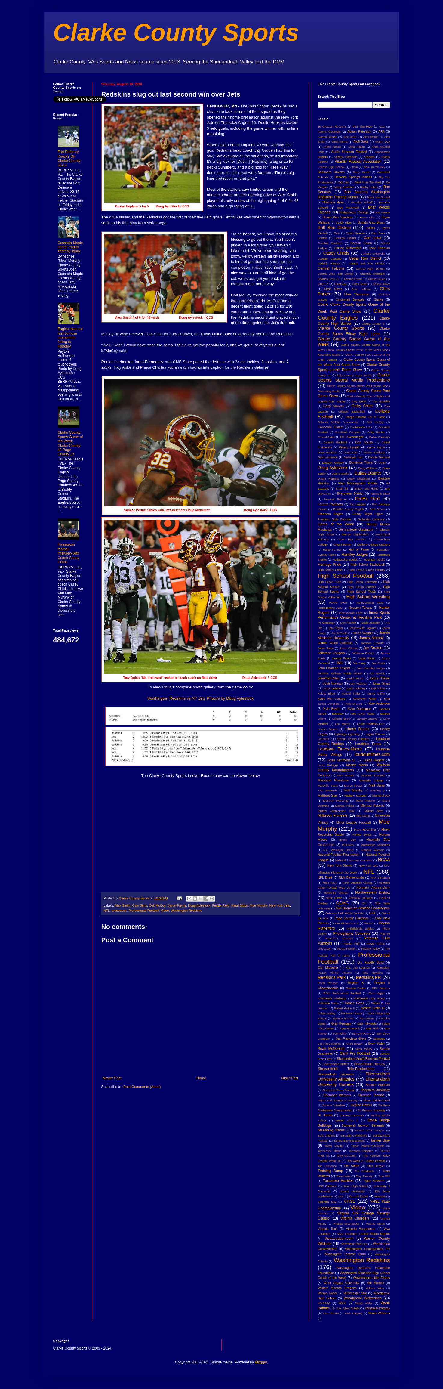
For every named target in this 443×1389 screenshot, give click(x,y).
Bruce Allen (367, 217)
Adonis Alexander (329, 131)
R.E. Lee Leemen (358, 967)
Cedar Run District (365, 258)
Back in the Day (374, 167)
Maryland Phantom (372, 775)
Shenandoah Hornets (369, 1064)
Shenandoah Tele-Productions (346, 1069)
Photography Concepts (351, 933)
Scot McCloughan (329, 1043)
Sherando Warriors (337, 1095)
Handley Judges (355, 554)
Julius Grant (381, 683)
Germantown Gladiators (355, 529)
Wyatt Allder (363, 1303)
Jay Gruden (372, 648)
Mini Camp (363, 815)
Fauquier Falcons (335, 499)
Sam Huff (372, 1028)
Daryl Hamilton (327, 452)
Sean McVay (363, 1048)
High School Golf (329, 581)
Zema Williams (379, 1313)
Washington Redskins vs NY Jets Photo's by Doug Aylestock (200, 698)
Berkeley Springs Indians (353, 177)
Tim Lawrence (327, 1166)
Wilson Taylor (327, 1293)
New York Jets (279, 905)
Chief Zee (340, 284)
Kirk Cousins (354, 703)
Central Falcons (331, 268)
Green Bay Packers (351, 539)
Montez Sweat (361, 834)
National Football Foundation (339, 854)
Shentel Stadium (377, 1085)
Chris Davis (333, 289)
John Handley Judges (371, 668)
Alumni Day (382, 141)
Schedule (379, 1038)
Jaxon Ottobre (349, 648)
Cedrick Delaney (329, 263)
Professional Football (143, 910)
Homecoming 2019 (370, 602)
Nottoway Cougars (360, 897)
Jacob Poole (339, 633)
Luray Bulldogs (328, 765)
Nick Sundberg (380, 877)
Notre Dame (334, 897)
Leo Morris (342, 723)
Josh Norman (333, 683)
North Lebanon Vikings (357, 882)
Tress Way (343, 1176)
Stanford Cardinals (352, 1115)
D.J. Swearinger (351, 437)
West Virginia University (341, 1283)
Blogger (261, 1362)
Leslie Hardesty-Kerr (370, 723)
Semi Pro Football (355, 1053)
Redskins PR (368, 977)
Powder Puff (351, 943)
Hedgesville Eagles (345, 559)
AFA (381, 131)
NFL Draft (325, 877)
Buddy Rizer (344, 222)
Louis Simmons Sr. (342, 760)
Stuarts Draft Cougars (370, 1130)
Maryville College (371, 780)
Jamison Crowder (372, 643)
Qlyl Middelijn (328, 967)
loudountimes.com (372, 754)
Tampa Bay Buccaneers (349, 1140)
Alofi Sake (360, 141)
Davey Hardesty (374, 452)
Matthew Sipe (328, 795)
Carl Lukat (372, 238)
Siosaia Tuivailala (333, 1105)
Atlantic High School (331, 167)
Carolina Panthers (330, 243)
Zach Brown (331, 1313)
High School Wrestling (368, 596)
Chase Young (377, 278)
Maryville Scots (328, 785)
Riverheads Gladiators (332, 998)
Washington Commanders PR (367, 1249)
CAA (337, 233)
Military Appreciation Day (336, 810)
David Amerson (328, 457)
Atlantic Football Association (358, 161)
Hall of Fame (359, 549)
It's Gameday (326, 622)
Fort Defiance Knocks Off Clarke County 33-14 (69, 158)
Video (165, 910)
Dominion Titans (361, 462)
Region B (356, 983)
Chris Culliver (381, 284)
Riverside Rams (328, 1003)
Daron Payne (176, 905)
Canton (322, 238)
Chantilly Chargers (372, 273)
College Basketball (351, 411)
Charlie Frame (353, 278)
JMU (339, 663)
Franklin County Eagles (348, 509)
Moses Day (347, 839)
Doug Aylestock (199, 905)
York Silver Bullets (347, 1308)
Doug (382, 462)
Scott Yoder (376, 1043)
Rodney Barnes (343, 1018)
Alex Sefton (370, 136)
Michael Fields (344, 805)
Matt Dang (376, 785)
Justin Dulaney (355, 688)
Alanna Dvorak (327, 136)
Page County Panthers (351, 918)
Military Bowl (374, 810)
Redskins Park (332, 977)
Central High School (370, 268)
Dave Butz (351, 452)
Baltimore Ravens (331, 172)
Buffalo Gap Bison (371, 222)
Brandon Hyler (333, 202)
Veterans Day (327, 1201)
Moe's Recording (365, 829)
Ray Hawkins (373, 972)
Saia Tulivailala (367, 1023)
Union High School (355, 1186)
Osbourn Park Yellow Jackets (344, 913)
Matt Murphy (353, 790)
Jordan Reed (354, 678)
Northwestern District (372, 892)
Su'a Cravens (326, 1135)
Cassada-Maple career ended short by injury (70, 247)
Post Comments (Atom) (142, 1087)
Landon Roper (341, 718)
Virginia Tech (328, 1228)
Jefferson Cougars (331, 653)
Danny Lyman (349, 447)
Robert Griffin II (344, 1008)
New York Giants (339, 865)
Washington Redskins (186, 910)
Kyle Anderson (379, 703)
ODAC (342, 902)
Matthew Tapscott (355, 795)
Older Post (289, 1078)
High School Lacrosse (362, 581)
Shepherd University (375, 1090)
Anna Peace (356, 146)
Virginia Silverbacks (346, 1223)
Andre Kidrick (332, 146)
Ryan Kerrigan (341, 1023)
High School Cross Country (367, 569)
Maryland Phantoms (333, 780)
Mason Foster (353, 785)
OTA (372, 913)
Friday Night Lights (368, 514)
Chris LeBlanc (361, 289)
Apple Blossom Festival (349, 151)
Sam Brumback (350, 1028)
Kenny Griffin (376, 693)
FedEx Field (220, 905)
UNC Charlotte (327, 1186)
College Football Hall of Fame (364, 417)
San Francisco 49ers (351, 1038)
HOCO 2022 (338, 602)
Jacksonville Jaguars (362, 628)
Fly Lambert (358, 504)
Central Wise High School (335, 273)
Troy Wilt (384, 1176)
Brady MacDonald (378, 197)
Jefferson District (363, 653)
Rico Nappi (376, 993)
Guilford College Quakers (373, 544)
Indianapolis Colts (351, 612)
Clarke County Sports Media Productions (354, 378)
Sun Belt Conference (353, 1135)
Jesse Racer (366, 658)
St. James (325, 1115)
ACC (382, 126)
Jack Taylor (335, 628)
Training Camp (330, 1171)
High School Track (361, 591)
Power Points (376, 943)
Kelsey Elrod (326, 693)
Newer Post (112, 1078)
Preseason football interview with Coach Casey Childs (68, 553)
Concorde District (330, 427)
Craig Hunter (376, 432)
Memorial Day (381, 795)
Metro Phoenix (365, 800)
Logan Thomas (375, 734)
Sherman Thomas (371, 1095)
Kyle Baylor (331, 708)
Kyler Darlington (359, 708)
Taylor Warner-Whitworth (367, 1145)
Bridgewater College (354, 212)
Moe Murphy (258, 905)
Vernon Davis (358, 1196)
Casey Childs (336, 253)
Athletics (369, 157)
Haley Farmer (332, 549)
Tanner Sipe (380, 1140)
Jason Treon (326, 648)
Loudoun (323, 739)
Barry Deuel (361, 172)
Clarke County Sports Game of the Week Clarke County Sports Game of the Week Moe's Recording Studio (354, 350)
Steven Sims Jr (346, 1120)
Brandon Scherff (362, 202)
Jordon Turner (379, 678)
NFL (107, 910)
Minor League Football (353, 822)
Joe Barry (359, 663)
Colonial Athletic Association (338, 422)
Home (201, 1078)
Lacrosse (338, 713)
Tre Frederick (364, 1171)
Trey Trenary (364, 1176)
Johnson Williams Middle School (340, 673)
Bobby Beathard (343, 187)
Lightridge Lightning (347, 734)
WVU (342, 1303)
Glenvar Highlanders (355, 534)
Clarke (378, 299)
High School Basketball (367, 564)
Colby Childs (362, 406)
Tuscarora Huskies (338, 1181)
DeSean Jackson (333, 462)
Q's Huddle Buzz (370, 962)
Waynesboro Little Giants (371, 1277)
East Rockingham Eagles (357, 483)
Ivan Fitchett (348, 622)
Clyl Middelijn (381, 401)
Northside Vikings (336, 892)
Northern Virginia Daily (373, 887)
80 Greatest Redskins (332, 126)
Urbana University (352, 1191)
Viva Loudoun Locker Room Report (363, 1234)
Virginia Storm (375, 1223)
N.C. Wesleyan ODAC (338, 850)
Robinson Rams (351, 1013)
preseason (119, 910)
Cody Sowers (333, 406)
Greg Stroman (342, 544)
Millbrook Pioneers (333, 815)
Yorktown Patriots (377, 1308)
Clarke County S (373, 323)
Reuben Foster (355, 988)
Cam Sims (139, 905)
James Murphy (371, 638)
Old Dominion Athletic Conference (363, 908)
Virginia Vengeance (360, 1228)
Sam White (340, 1033)
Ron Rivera (367, 1018)
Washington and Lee (353, 1243)
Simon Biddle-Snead (376, 1100)
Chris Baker (359, 284)
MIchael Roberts (372, 805)
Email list (342, 488)
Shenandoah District (336, 1064)
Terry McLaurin (346, 1155)
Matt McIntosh (327, 790)
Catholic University (373, 253)
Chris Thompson (357, 294)
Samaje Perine (361, 1033)
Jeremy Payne (341, 658)
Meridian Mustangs (335, 800)
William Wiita (375, 1288)
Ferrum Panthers (330, 504)
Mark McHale (345, 775)
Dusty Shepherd (358, 478)
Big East (343, 182)
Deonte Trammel (379, 457)
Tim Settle (351, 1166)
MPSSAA (348, 844)
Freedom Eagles (330, 514)
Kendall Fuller (351, 693)
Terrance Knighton (361, 1150)
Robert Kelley (327, 1013)
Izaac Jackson (370, 622)
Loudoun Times (368, 744)
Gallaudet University (371, 519)
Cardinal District (345, 238)
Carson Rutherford (347, 248)
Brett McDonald (348, 207)
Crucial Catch (326, 437)
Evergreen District (350, 493)
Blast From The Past (368, 182)
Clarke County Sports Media (353, 375)
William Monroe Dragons (337, 1288)
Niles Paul (329, 882)
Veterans (380, 1196)
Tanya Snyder (334, 1145)
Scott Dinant (354, 1043)
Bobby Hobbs (369, 187)
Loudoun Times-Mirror (340, 749)
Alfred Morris (339, 141)
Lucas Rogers (373, 760)
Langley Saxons (367, 718)
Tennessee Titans (329, 1150)
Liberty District (357, 729)
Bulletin (370, 228)
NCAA (384, 859)
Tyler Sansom (374, 1181)
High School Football (346, 576)
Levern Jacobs (328, 729)
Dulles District (368, 473)
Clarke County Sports (176, 32)
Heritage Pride (329, 564)
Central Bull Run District (366, 263)
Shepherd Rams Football (339, 1090)
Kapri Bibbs (239, 905)
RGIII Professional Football (342, 993)
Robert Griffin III (373, 1008)
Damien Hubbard (335, 442)
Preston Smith (346, 948)
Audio (354, 167)
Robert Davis (354, 1003)
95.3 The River (363, 126)
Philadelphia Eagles (360, 928)
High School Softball (362, 587)
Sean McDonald (331, 1049)
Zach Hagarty (353, 1313)
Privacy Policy (370, 948)
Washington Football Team (345, 1254)
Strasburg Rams (331, 1130)
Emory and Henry (366, 488)
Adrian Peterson (359, 131)
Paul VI (369, 923)
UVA (341, 1196)
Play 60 (385, 933)
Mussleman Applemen (375, 844)
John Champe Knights (334, 668)
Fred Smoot (377, 509)
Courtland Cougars (347, 432)
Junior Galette (332, 688)
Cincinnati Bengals (350, 299)
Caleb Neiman (355, 233)
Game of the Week (336, 524)
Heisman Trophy (374, 559)
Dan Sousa (364, 442)
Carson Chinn (361, 243)
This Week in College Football (365, 1160)
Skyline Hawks (361, 1105)
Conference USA (361, 427)
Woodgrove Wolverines (363, 1298)
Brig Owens (382, 212)
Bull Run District (334, 227)
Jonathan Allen (329, 678)
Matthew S (377, 790)
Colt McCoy (157, 905)
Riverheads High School (369, 998)
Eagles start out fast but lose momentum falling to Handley (70, 337)
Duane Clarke (340, 473)
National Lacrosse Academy (353, 860)
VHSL (349, 1201)
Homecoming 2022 (330, 607)
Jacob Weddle (363, 633)
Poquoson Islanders (339, 938)
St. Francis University (371, 1110)
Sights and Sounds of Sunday (338, 1100)
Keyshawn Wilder (365, 698)
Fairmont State (380, 493)
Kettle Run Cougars (332, 698)
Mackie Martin (357, 765)
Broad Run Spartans (338, 217)
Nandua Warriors (372, 850)
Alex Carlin (350, 136)
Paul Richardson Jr (346, 923)
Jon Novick (376, 673)
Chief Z (323, 284)
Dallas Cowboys (379, 437)
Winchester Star (355, 1293)
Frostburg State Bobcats (334, 519)
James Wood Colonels (335, 643)
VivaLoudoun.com (339, 1238)
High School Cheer (330, 569)
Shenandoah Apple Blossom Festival (363, 1058)
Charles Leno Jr (328, 278)
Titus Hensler (376, 1166)
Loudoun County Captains (352, 739)
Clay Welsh (359, 401)
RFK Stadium (381, 988)
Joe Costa (378, 663)
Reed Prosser (328, 983)
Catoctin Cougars (329, 258)
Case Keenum (379, 248)
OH (364, 903)
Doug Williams (367, 468)
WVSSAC (324, 1303)
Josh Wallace (358, 683)
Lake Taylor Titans (362, 713)
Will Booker (375, 1283)
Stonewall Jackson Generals (363, 1125)
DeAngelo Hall (352, 457)
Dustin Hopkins (328, 478)
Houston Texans (360, 607)
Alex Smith (123, 905)
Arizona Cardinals (346, 157)
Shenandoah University (336, 1074)
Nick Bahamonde (351, 877)
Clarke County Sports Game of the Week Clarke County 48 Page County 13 (70, 443)
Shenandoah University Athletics (354, 1077)
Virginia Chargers (355, 1218)
